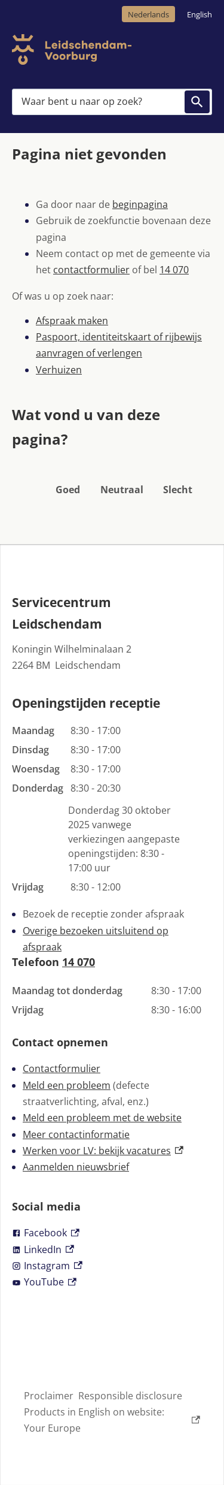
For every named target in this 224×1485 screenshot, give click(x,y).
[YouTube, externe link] (112, 1282)
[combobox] (112, 102)
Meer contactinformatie (76, 1134)
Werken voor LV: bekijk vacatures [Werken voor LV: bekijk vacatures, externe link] (103, 1150)
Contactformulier (61, 1068)
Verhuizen (59, 369)
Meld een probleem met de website (102, 1117)
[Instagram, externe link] (112, 1266)
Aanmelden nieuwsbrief (76, 1166)
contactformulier (91, 269)
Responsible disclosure (130, 1395)
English (199, 14)
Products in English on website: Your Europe (112, 1420)
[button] (68, 474)
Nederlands (148, 14)
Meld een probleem (67, 1085)
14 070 (174, 269)
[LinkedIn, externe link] (112, 1250)
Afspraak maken (72, 320)
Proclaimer (48, 1395)
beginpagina (140, 204)
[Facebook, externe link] (112, 1233)
